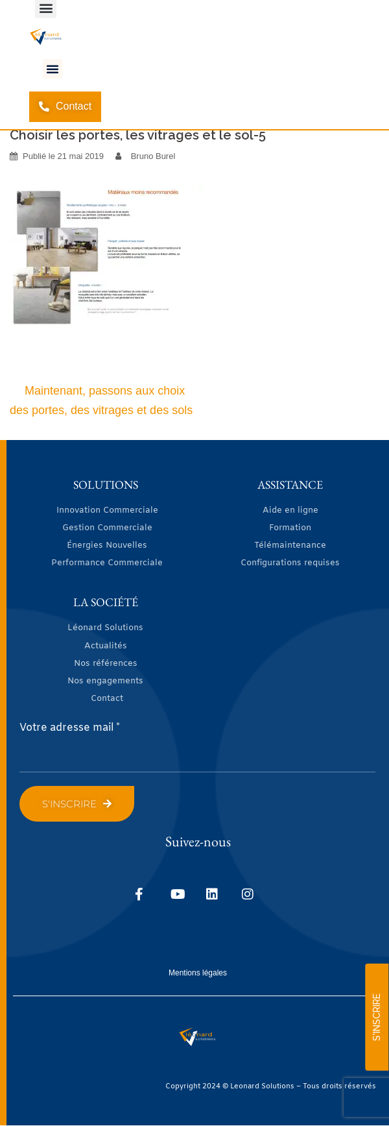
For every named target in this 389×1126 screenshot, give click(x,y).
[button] (52, 69)
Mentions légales (198, 972)
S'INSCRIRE (376, 1017)
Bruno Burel (153, 156)
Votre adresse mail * (69, 728)
